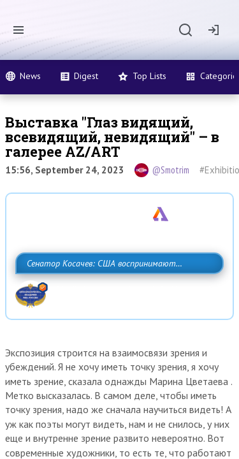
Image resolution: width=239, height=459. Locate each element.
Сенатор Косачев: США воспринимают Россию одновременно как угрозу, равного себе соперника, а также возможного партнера (116, 291)
